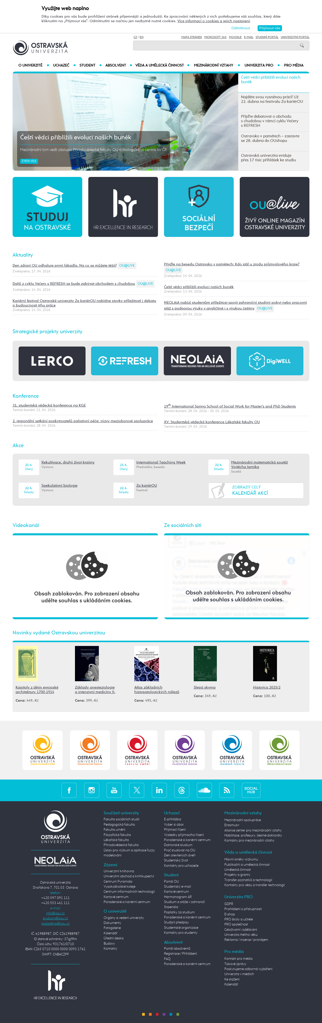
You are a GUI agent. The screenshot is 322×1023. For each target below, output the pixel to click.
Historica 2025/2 (266, 687)
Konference (26, 396)
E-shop (229, 914)
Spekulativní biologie (59, 485)
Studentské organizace (181, 927)
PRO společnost (236, 924)
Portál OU (171, 881)
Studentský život (176, 860)
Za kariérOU (146, 485)
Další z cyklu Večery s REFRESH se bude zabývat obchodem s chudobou (74, 284)
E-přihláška (172, 819)
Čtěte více (29, 161)
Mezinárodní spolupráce (242, 820)
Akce (18, 445)
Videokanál (26, 525)
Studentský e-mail (177, 886)
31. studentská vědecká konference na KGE (49, 405)
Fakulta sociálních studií (121, 819)
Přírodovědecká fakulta (121, 845)
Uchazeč (64, 65)
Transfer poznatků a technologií (248, 880)
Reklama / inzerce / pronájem (246, 940)
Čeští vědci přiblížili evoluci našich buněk (75, 138)
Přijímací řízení (175, 829)
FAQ (167, 959)
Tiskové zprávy (235, 964)
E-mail (248, 37)
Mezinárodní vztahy (217, 65)
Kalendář (110, 933)
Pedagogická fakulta (119, 824)
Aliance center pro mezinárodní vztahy (253, 830)
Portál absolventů (177, 948)
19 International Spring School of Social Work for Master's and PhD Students (230, 406)
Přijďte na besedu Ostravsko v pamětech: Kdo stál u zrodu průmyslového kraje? (231, 264)
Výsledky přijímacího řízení (184, 835)
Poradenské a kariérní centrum (127, 902)
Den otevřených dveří (179, 855)
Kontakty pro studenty (180, 933)
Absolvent (118, 65)
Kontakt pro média (238, 958)
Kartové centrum (116, 897)
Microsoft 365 (215, 37)
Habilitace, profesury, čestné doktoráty (253, 835)
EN (141, 37)
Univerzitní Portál (295, 37)
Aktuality (23, 255)
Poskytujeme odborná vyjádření (248, 969)
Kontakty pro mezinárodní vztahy (249, 840)
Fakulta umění (114, 829)
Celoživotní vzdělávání (240, 930)
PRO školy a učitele (238, 919)
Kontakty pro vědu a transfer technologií (254, 885)
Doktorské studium (178, 845)
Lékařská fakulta (116, 840)
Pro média (293, 65)
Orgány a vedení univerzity (124, 918)
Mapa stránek (191, 37)
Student (90, 65)
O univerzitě (33, 65)
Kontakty (110, 948)
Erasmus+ (231, 825)
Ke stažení (231, 979)
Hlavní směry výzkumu (241, 859)
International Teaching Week (161, 462)
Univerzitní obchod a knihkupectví (129, 876)
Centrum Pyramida (118, 881)
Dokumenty (112, 923)
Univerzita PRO (262, 65)
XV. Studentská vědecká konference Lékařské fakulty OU (212, 422)
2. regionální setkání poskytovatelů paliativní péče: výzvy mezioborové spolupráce (83, 421)
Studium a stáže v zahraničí (184, 902)
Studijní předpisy (176, 922)
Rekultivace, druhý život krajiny (68, 462)
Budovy (109, 943)
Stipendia (171, 907)
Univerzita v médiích (239, 974)
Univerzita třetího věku (241, 935)
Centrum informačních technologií (129, 891)
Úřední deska (114, 938)
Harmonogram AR (178, 897)
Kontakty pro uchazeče (181, 865)
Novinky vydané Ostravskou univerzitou (59, 633)
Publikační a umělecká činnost (247, 864)
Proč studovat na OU (179, 850)
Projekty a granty (237, 875)
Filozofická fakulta (117, 835)
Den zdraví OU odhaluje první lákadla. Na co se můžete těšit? (65, 265)
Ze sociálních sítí (182, 525)
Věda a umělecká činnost (162, 65)
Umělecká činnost (237, 870)
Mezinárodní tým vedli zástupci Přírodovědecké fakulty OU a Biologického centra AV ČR (93, 150)
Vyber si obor (174, 824)
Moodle (235, 37)
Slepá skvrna (205, 687)
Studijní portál (267, 37)
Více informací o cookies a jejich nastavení (213, 21)
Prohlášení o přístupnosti (243, 909)
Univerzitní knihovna (119, 871)
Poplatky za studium (179, 912)
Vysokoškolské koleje (119, 886)
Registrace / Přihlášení (180, 953)
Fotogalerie (112, 928)
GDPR (228, 904)
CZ (135, 37)
